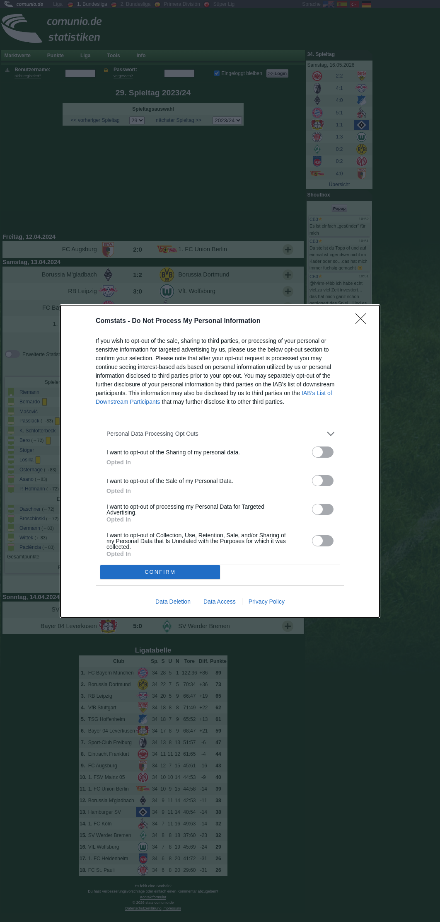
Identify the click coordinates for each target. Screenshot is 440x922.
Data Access (219, 601)
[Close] (363, 321)
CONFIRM (160, 572)
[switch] (323, 452)
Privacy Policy (267, 601)
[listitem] (220, 433)
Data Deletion (173, 601)
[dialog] (220, 461)
